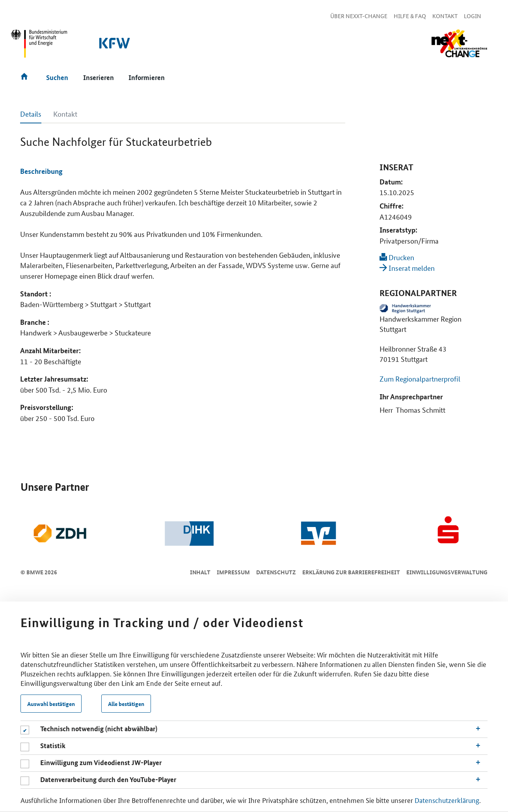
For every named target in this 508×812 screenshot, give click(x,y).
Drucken (397, 257)
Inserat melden (407, 267)
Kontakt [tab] (65, 113)
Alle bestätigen (126, 704)
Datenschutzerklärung (447, 800)
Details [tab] (30, 113)
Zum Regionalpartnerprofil (420, 378)
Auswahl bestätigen (51, 704)
